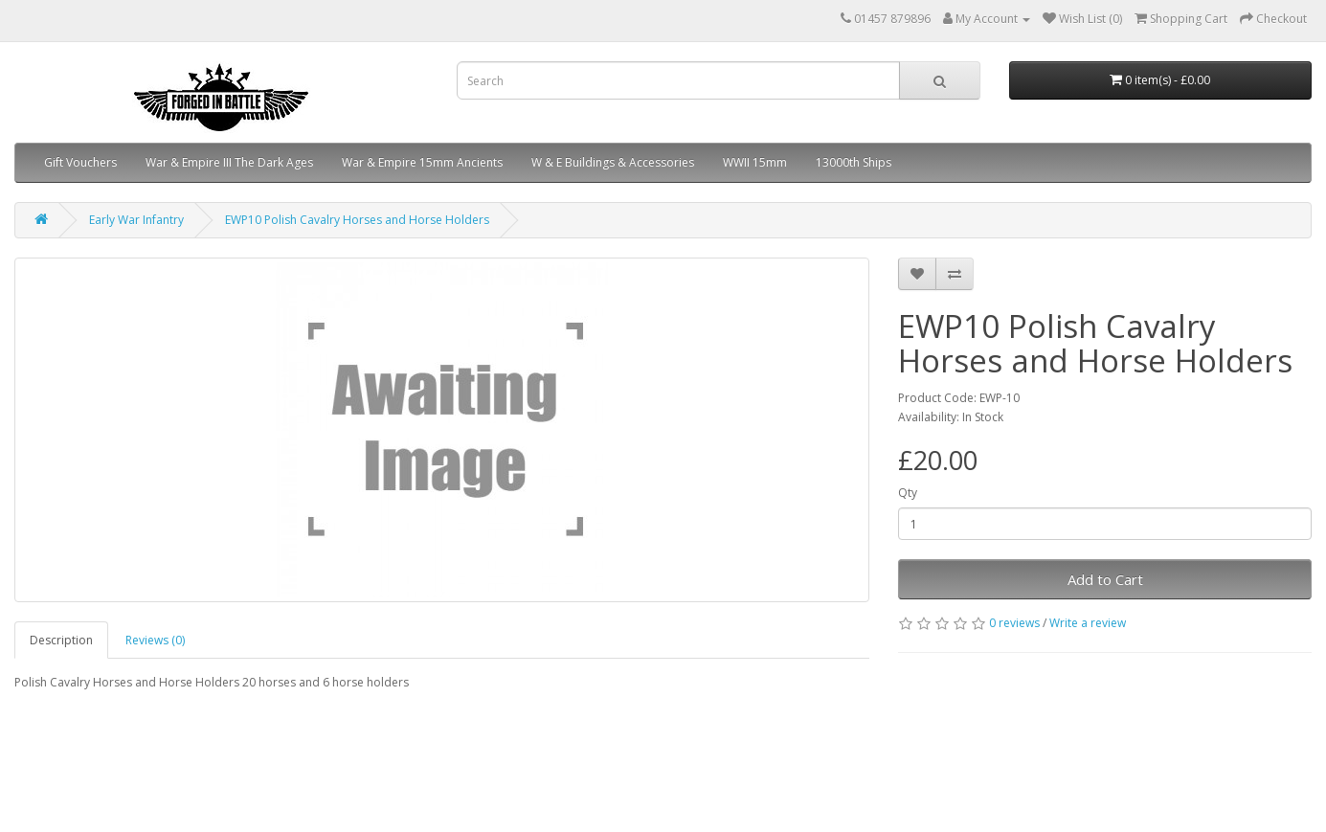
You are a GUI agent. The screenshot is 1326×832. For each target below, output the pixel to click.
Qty (907, 492)
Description (61, 640)
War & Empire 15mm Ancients (422, 162)
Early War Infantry (136, 220)
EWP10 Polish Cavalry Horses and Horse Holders (357, 220)
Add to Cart (1105, 579)
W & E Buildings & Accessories (612, 162)
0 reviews (1014, 623)
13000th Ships (853, 162)
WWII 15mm (755, 162)
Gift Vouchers (80, 162)
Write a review (1087, 623)
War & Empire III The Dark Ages (229, 162)
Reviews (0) (155, 640)
